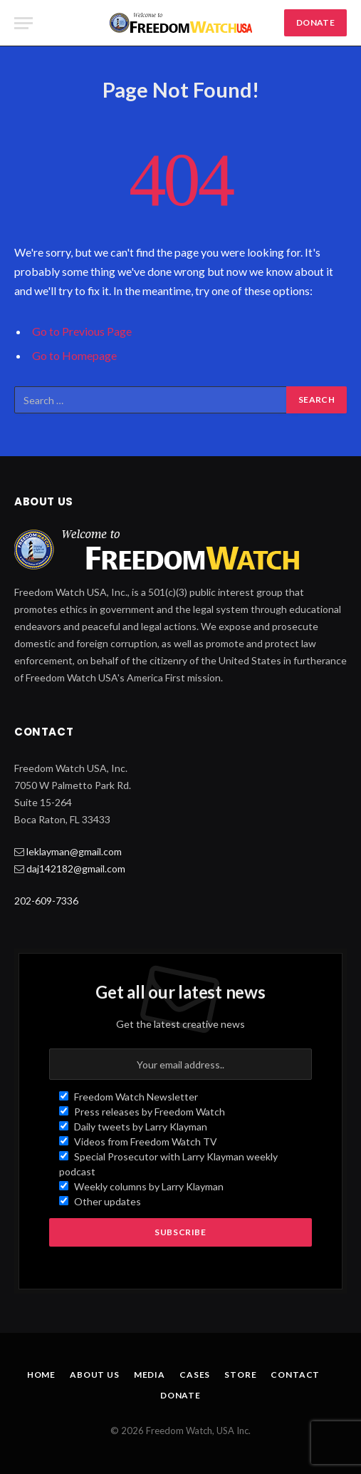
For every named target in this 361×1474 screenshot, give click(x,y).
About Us (95, 1374)
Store (240, 1374)
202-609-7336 (46, 901)
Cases (194, 1374)
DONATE (315, 22)
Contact (295, 1374)
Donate (180, 1395)
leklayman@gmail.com (74, 851)
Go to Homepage (74, 355)
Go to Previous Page (82, 331)
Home (41, 1374)
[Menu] (23, 23)
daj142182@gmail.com (75, 868)
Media (149, 1374)
